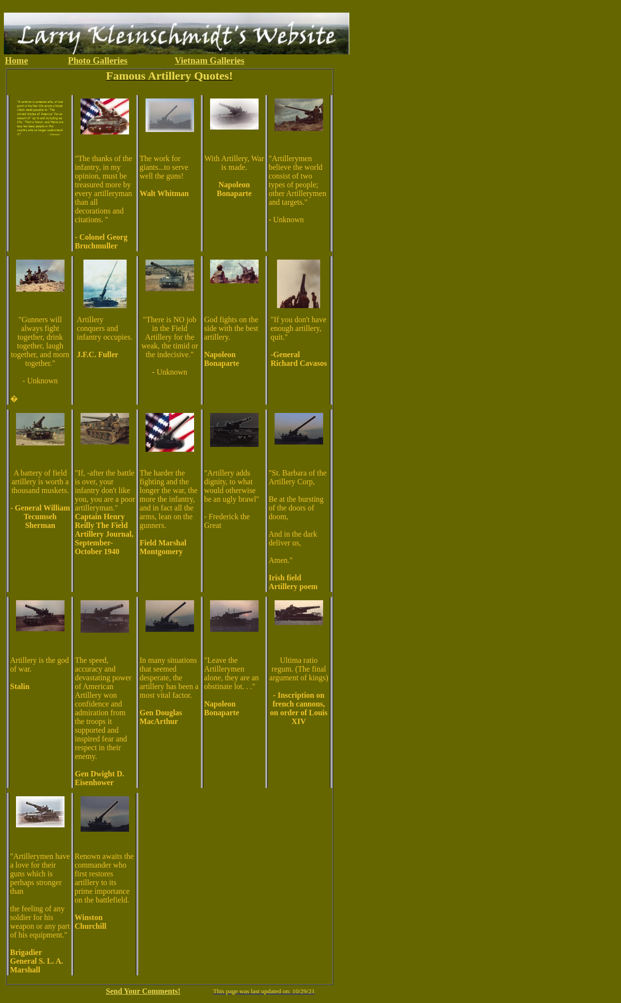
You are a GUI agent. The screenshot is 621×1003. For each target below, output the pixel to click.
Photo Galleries (98, 60)
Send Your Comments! (143, 991)
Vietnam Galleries (210, 60)
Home (16, 60)
